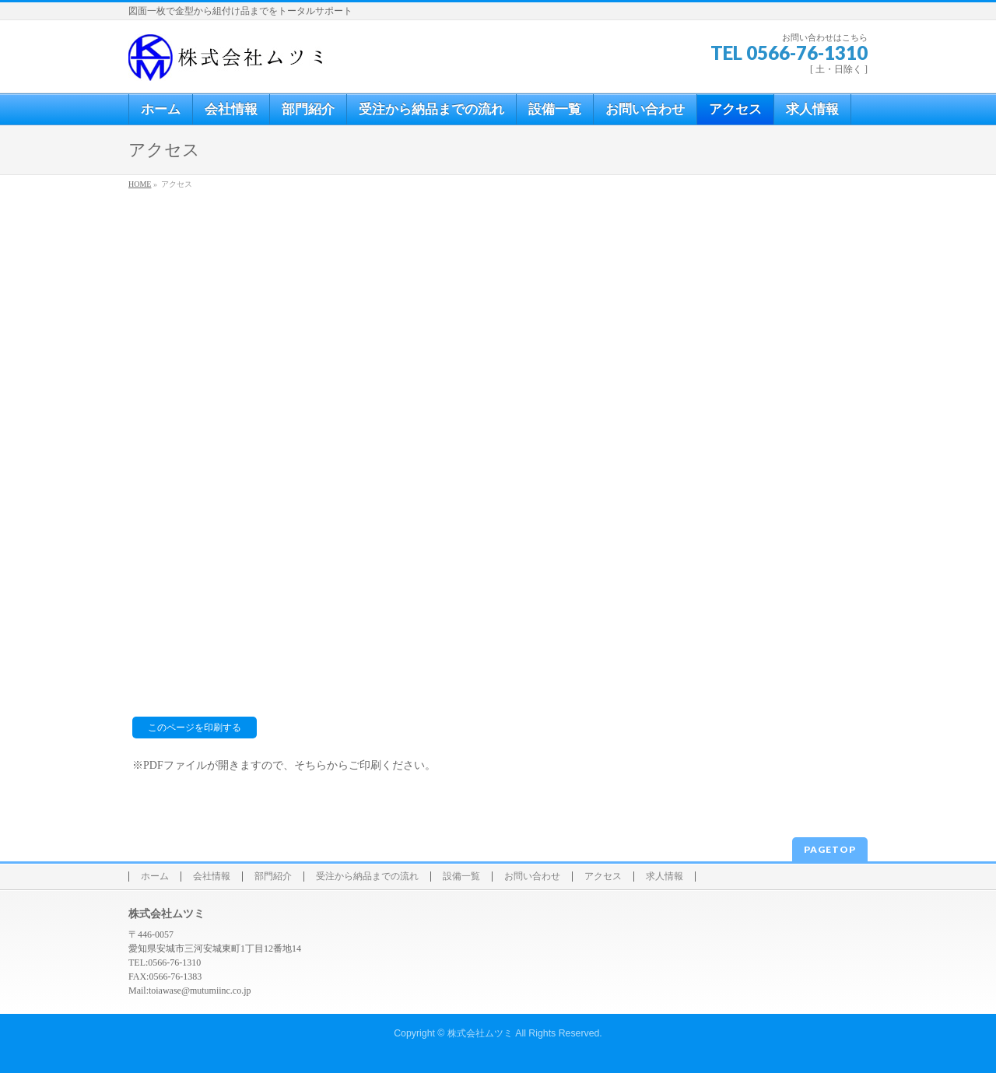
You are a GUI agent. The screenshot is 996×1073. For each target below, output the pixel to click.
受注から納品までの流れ (367, 876)
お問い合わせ (532, 876)
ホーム (155, 876)
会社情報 (211, 876)
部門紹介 (273, 876)
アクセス (603, 876)
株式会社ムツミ (480, 1033)
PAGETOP (830, 849)
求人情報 (664, 876)
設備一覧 (461, 876)
